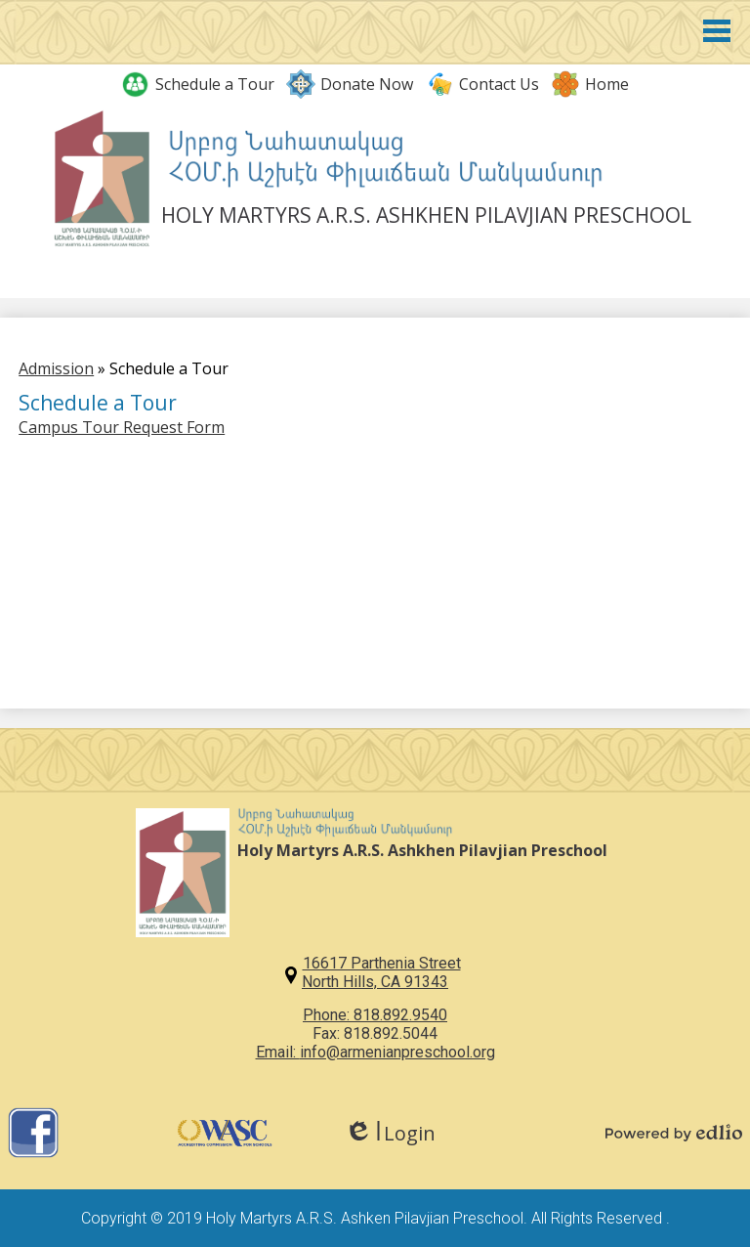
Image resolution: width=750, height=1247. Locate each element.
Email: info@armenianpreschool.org (375, 1052)
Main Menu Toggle (716, 31)
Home (590, 84)
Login (390, 1133)
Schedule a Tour (197, 84)
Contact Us (482, 84)
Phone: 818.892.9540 (375, 1015)
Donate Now (349, 84)
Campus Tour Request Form (122, 427)
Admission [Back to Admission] (56, 368)
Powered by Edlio (673, 1132)
